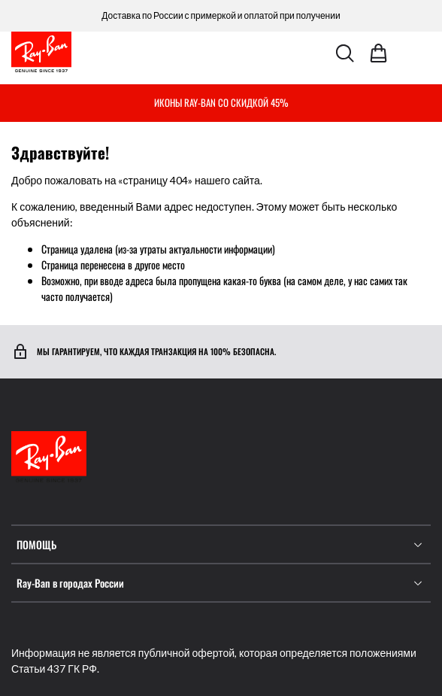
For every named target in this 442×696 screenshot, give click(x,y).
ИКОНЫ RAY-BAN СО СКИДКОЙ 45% (221, 102)
